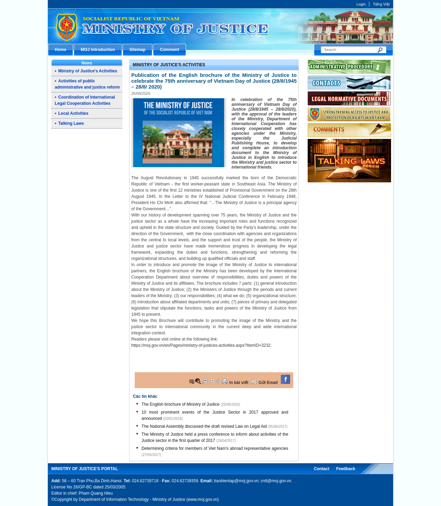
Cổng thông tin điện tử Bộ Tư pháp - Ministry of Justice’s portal (220, 26)
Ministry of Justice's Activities (87, 71)
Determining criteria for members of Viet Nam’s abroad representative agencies (215, 448)
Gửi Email (268, 382)
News (86, 63)
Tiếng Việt (381, 4)
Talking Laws (71, 123)
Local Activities (73, 113)
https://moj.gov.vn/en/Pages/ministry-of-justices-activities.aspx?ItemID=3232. (201, 345)
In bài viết (238, 382)
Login (361, 4)
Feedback (345, 468)
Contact (321, 468)
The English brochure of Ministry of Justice (180, 404)
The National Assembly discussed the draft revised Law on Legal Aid (204, 426)
